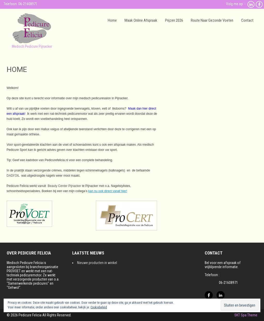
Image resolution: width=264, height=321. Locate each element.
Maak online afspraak (141, 20)
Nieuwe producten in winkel (97, 263)
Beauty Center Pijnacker (64, 186)
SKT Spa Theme (245, 315)
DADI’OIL (13, 175)
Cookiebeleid (98, 307)
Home (112, 20)
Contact (247, 20)
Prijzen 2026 (174, 20)
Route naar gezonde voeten (212, 20)
